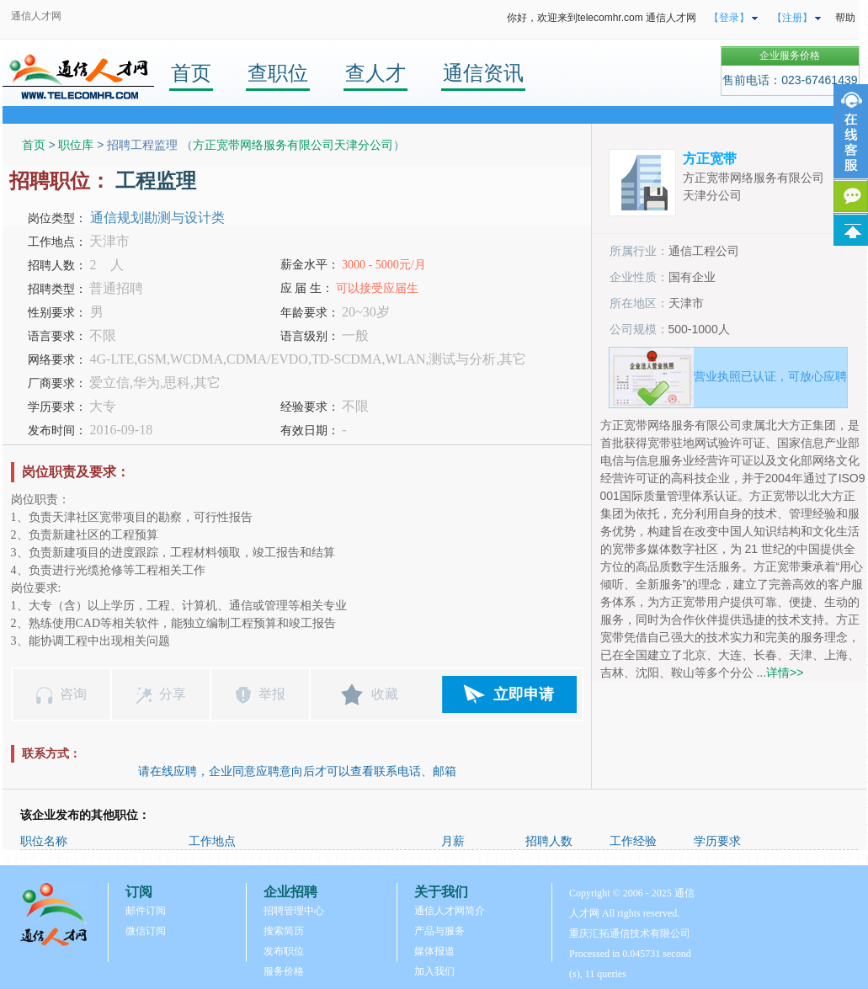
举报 (271, 694)
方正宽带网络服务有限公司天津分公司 (293, 145)
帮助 (845, 18)
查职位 (278, 72)
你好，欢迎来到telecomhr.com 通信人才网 (601, 18)
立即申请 (523, 694)
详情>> (784, 672)
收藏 (384, 694)
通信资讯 (483, 72)
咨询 (73, 694)
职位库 (75, 145)
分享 (172, 694)
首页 (191, 72)
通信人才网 (36, 16)
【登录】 (729, 18)
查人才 (375, 72)
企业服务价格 (789, 55)
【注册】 (792, 18)
